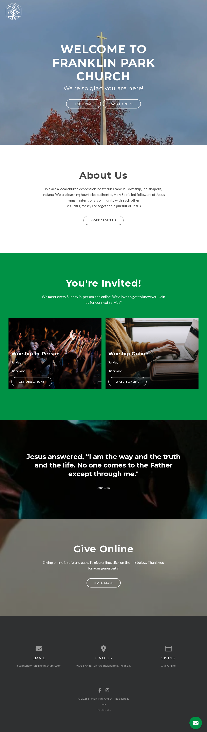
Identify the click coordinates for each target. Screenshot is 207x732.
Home (103, 704)
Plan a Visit (83, 103)
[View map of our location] (103, 649)
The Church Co (103, 710)
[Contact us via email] (38, 649)
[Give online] (168, 649)
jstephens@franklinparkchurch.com (39, 665)
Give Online (168, 665)
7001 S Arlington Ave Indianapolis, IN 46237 (103, 665)
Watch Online (121, 103)
